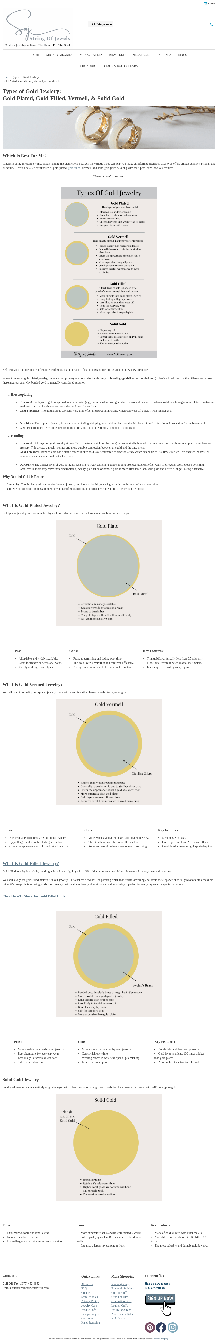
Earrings (164, 55)
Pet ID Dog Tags (121, 1309)
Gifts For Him (119, 1297)
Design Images (90, 1314)
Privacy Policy (90, 1301)
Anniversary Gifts (122, 1314)
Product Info (88, 1309)
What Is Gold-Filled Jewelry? (31, 863)
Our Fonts (87, 1318)
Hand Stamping (90, 1322)
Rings (182, 55)
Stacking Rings (120, 1284)
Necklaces (141, 55)
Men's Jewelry (91, 55)
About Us (87, 1284)
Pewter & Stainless (122, 1288)
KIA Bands (118, 1318)
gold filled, (75, 168)
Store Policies (89, 1297)
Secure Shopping (160, 1338)
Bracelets (117, 55)
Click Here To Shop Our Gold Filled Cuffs (34, 896)
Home (35, 55)
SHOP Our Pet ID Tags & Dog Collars (109, 66)
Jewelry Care (89, 1305)
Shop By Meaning (59, 55)
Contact (86, 1292)
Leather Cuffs (119, 1305)
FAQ (84, 1288)
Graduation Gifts (121, 1301)
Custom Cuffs (119, 1292)
